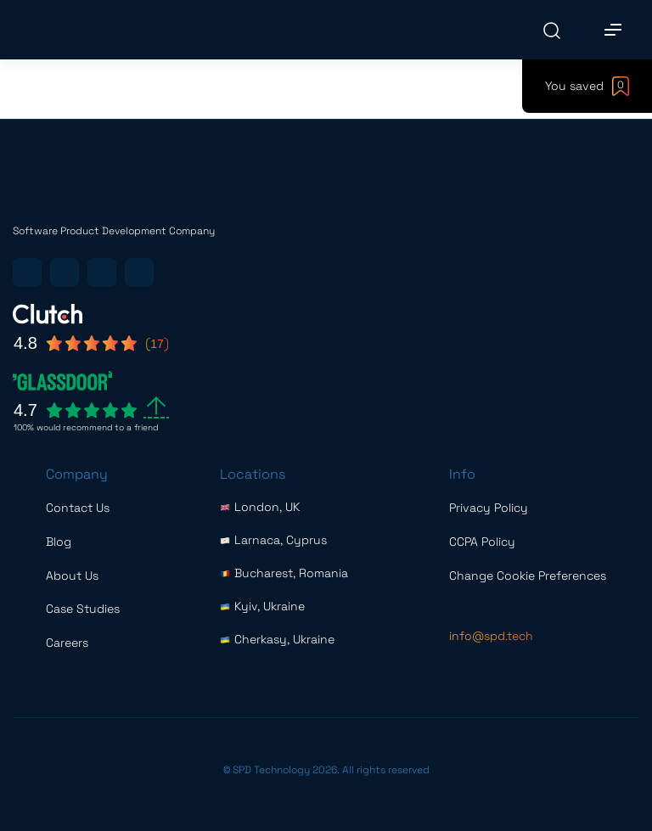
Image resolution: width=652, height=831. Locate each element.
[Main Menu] (613, 29)
